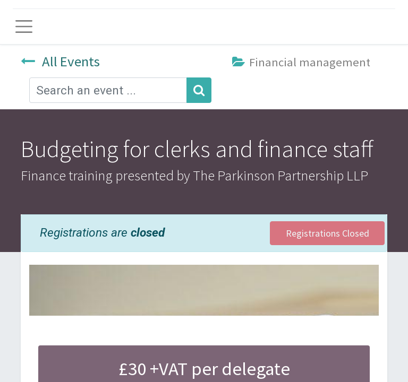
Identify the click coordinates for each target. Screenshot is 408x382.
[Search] (198, 90)
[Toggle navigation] (24, 26)
